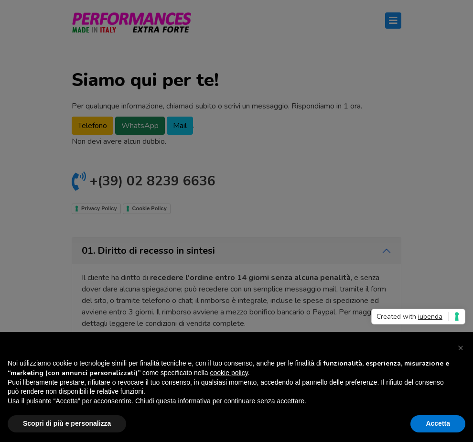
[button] (460, 347)
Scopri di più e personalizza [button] (67, 423)
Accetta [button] (438, 423)
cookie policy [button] (229, 373)
